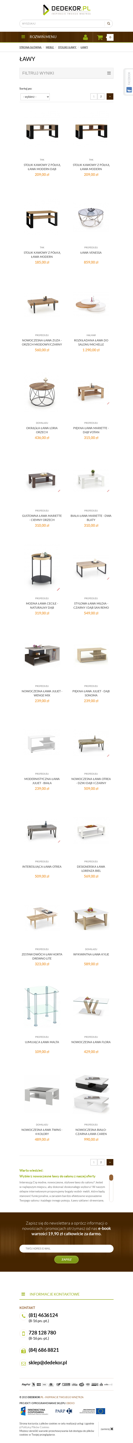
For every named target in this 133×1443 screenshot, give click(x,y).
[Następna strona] (110, 96)
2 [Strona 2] (101, 96)
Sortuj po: (25, 88)
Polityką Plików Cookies (35, 1427)
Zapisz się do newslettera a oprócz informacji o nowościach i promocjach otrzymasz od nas (66, 1228)
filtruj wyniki (66, 73)
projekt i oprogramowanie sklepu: (47, 1403)
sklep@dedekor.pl (48, 1362)
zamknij (107, 1429)
